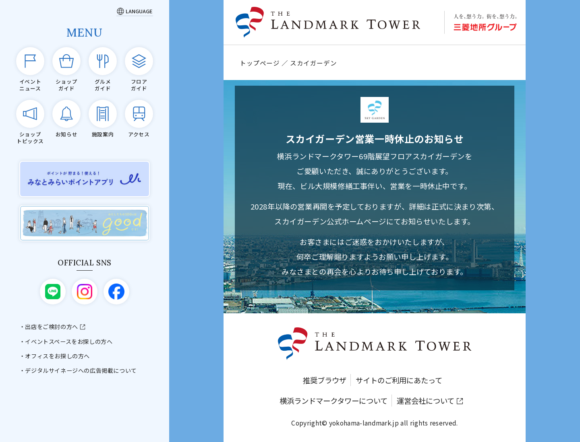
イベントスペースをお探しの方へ (68, 341)
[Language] (134, 11)
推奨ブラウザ (324, 380)
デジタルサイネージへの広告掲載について (81, 370)
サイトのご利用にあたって (399, 380)
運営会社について (425, 400)
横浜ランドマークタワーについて (333, 400)
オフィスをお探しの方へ (57, 356)
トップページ (260, 62)
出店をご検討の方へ (51, 327)
